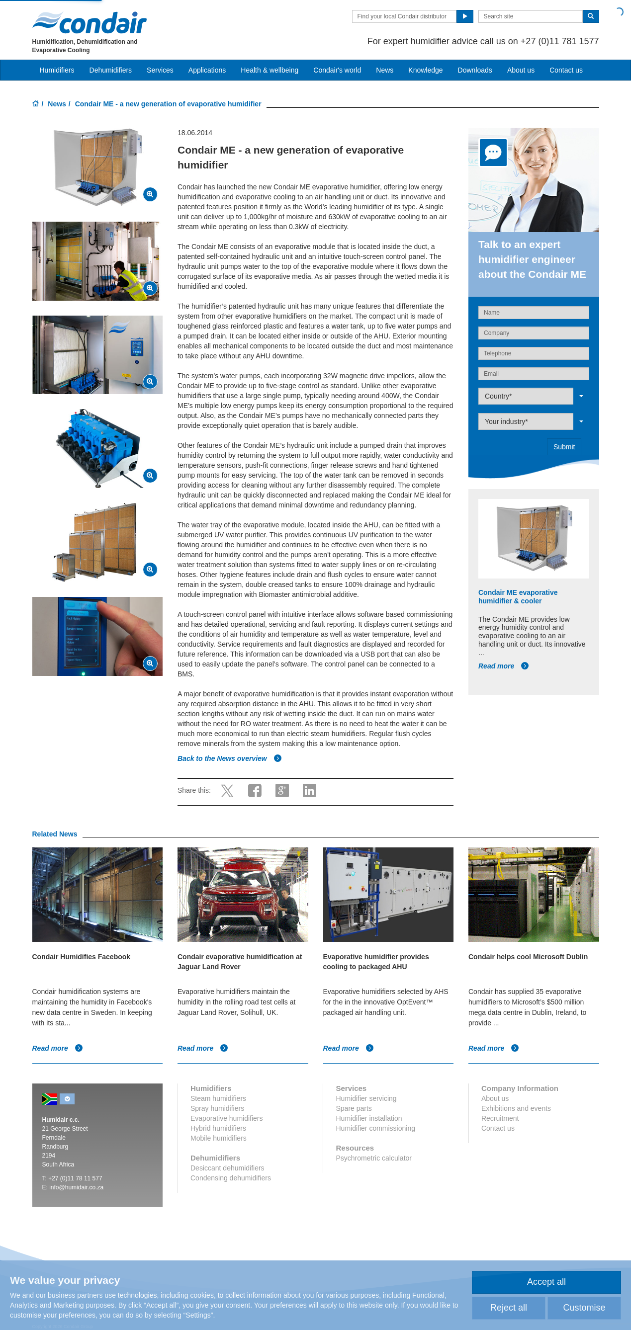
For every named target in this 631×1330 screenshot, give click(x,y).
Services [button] (160, 70)
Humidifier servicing (366, 1098)
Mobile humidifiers (218, 1138)
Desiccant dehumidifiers (227, 1168)
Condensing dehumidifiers (230, 1178)
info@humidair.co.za (76, 1187)
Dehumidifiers (111, 70)
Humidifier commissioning (375, 1128)
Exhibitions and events (516, 1108)
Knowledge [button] (425, 70)
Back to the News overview (230, 758)
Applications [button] (207, 70)
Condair (89, 22)
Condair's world (337, 70)
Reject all (508, 1308)
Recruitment (500, 1118)
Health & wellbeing (269, 70)
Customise (584, 1308)
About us (521, 70)
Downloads (475, 70)
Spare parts (353, 1108)
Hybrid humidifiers (218, 1128)
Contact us (566, 70)
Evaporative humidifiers (226, 1118)
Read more (503, 666)
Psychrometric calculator (374, 1158)
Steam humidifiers (218, 1098)
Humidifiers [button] (57, 70)
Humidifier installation (369, 1118)
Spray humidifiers (217, 1108)
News (384, 70)
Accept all (546, 1282)
